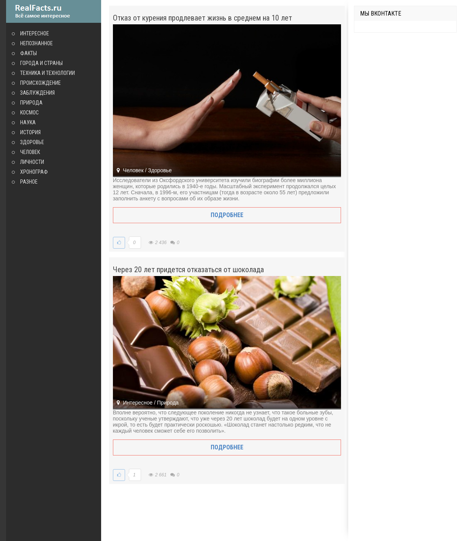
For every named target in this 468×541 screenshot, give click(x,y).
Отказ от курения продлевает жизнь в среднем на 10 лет (202, 17)
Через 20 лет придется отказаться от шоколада (188, 269)
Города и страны (41, 63)
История (30, 132)
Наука (28, 122)
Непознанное (36, 43)
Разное (29, 182)
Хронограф (34, 172)
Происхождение (40, 83)
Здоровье (32, 142)
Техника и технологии (47, 73)
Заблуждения (37, 93)
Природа (31, 103)
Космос (29, 112)
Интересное (34, 33)
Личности (32, 162)
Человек (30, 152)
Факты (28, 53)
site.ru (53, 11)
